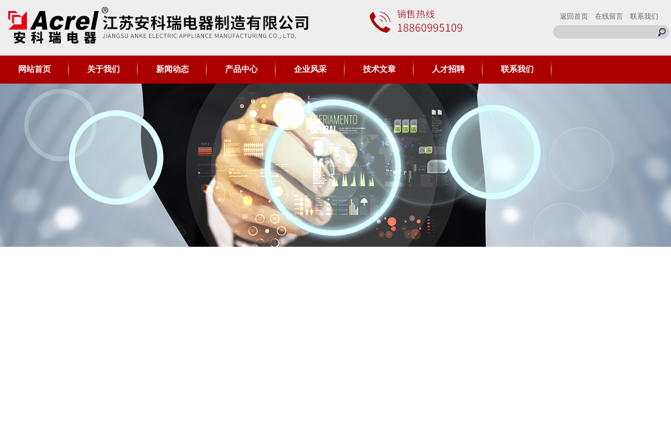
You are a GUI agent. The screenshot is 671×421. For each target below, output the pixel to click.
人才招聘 (448, 69)
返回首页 (574, 16)
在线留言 (609, 16)
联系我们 (644, 16)
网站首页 (34, 69)
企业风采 (310, 69)
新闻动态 (172, 69)
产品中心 (241, 69)
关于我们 (103, 69)
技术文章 (379, 69)
